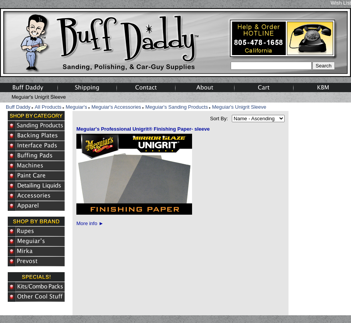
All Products (48, 107)
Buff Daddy (18, 107)
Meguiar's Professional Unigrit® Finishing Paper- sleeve (143, 129)
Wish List (341, 3)
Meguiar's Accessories (116, 107)
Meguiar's (76, 107)
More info (90, 223)
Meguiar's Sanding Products (176, 107)
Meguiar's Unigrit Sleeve (239, 107)
